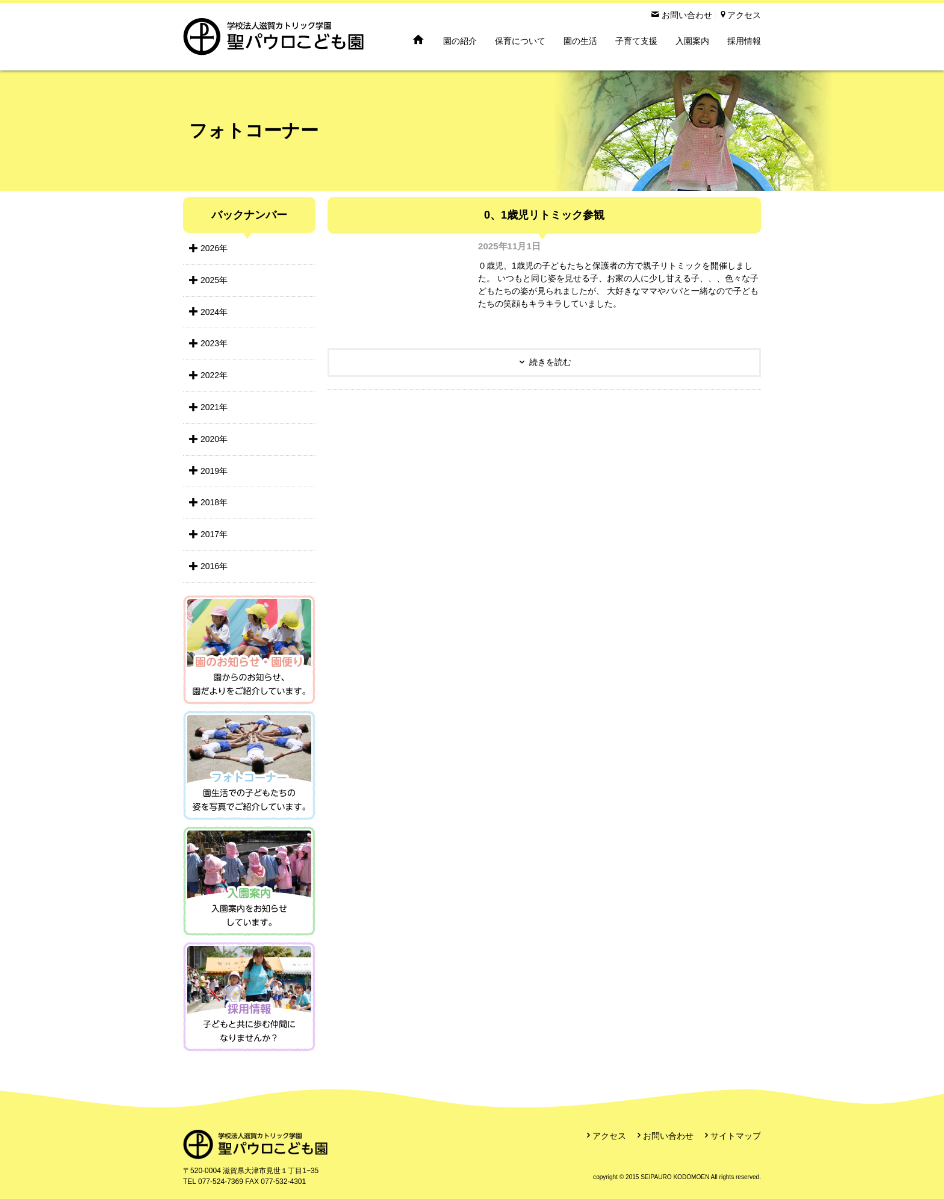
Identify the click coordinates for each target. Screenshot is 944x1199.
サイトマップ (735, 1136)
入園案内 (692, 41)
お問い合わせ (668, 1136)
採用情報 (744, 41)
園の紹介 (460, 41)
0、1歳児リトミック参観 (544, 215)
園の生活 (580, 41)
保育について (520, 41)
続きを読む (550, 362)
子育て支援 (636, 41)
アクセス (609, 1136)
